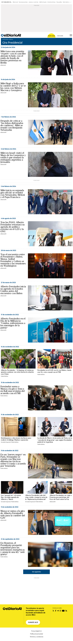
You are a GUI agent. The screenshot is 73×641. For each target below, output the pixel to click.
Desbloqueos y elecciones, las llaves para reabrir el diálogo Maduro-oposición (16, 439)
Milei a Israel (15, 2)
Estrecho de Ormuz (51, 2)
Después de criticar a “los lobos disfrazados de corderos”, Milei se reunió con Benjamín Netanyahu (11, 125)
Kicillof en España (42, 2)
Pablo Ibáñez (4, 376)
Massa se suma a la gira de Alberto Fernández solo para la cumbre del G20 (12, 514)
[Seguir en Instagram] (60, 611)
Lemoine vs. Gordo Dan (33, 2)
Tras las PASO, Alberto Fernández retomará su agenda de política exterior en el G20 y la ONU (12, 227)
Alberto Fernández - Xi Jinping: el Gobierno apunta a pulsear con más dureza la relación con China (17, 372)
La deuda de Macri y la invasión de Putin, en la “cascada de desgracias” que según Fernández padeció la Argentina (54, 440)
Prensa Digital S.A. (36, 631)
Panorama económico (23, 2)
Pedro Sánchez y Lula (67, 2)
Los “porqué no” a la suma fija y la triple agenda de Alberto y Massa (11, 497)
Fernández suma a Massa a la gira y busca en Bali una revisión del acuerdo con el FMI (12, 390)
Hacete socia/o (51, 35)
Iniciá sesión (60, 35)
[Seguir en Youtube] (63, 611)
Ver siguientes (36, 572)
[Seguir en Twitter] (53, 611)
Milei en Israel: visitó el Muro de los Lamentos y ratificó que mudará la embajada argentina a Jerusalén (13, 157)
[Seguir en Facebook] (55, 611)
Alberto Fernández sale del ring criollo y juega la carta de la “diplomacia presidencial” (36, 497)
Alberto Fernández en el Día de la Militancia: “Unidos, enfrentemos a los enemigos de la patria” (12, 323)
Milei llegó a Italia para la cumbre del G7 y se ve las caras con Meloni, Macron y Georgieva (13, 87)
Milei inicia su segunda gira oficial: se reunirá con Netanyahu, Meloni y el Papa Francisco (12, 193)
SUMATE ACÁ (33, 622)
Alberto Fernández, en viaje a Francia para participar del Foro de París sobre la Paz (61, 497)
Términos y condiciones (36, 636)
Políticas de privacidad (36, 634)
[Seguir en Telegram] (58, 611)
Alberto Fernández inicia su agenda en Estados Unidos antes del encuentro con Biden (13, 290)
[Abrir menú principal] (71, 35)
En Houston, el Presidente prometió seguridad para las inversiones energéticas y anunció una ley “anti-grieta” (12, 549)
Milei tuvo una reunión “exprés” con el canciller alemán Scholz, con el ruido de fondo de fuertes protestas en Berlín (13, 57)
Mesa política (59, 2)
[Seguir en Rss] (66, 611)
